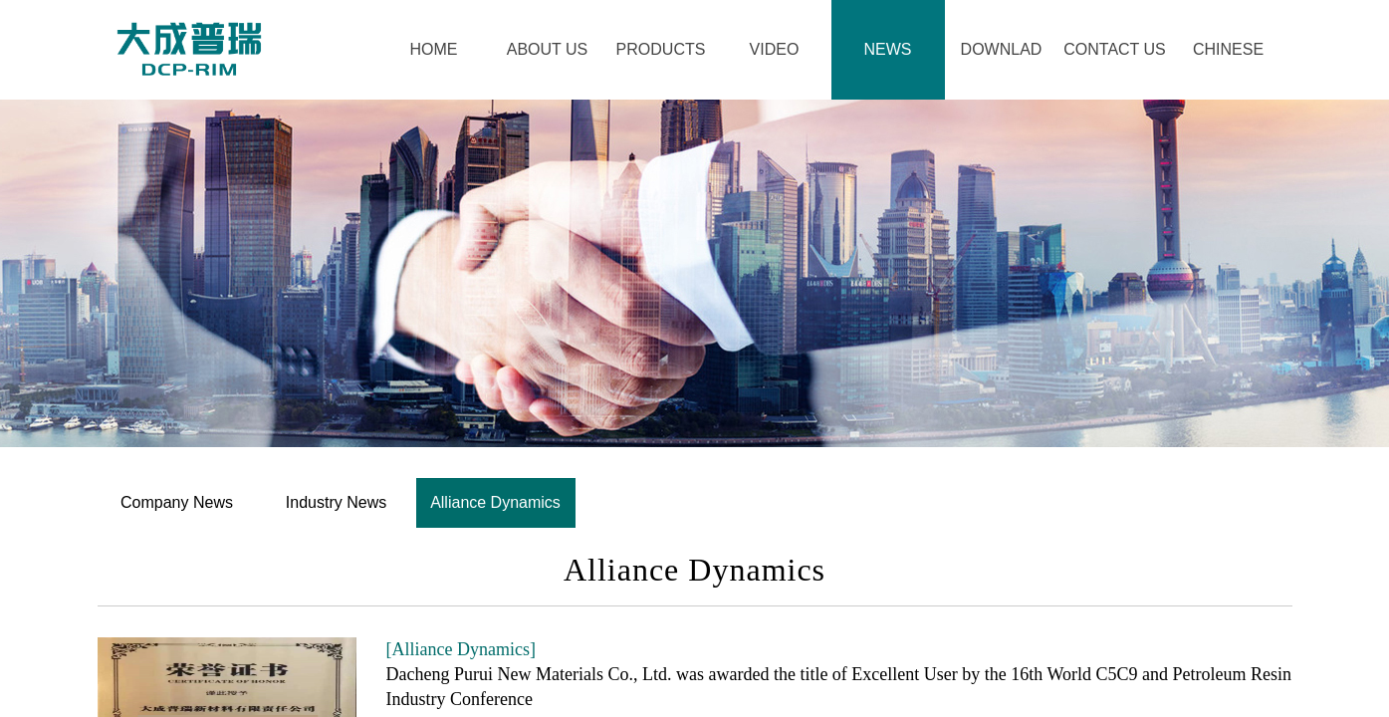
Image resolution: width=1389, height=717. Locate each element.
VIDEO (775, 49)
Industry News (336, 502)
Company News (176, 502)
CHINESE (1228, 49)
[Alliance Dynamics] (461, 649)
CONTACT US (1114, 49)
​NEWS (888, 49)
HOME (434, 49)
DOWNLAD (1001, 49)
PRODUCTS (661, 49)
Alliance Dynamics (495, 502)
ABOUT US (547, 49)
